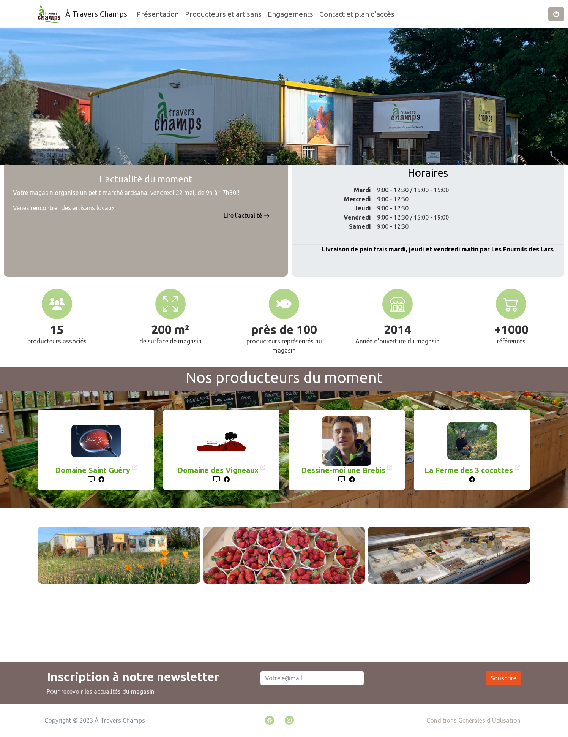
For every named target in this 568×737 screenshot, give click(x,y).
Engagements (290, 14)
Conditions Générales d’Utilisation (473, 720)
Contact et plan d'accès (356, 14)
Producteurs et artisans (223, 14)
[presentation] (425, 682)
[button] (556, 14)
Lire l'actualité (247, 215)
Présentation (157, 14)
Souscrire (503, 678)
